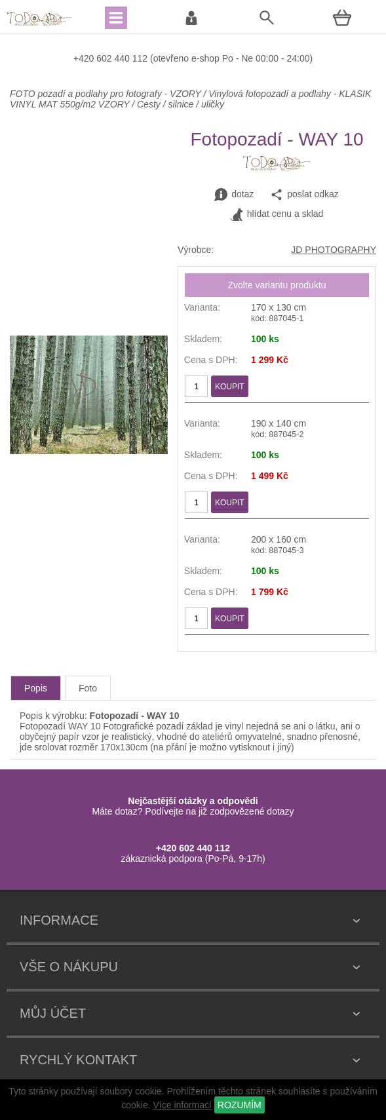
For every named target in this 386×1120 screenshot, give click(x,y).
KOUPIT (229, 386)
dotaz (234, 194)
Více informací (182, 1105)
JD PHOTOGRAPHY (333, 249)
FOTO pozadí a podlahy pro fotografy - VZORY (106, 93)
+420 (84, 58)
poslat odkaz (304, 194)
